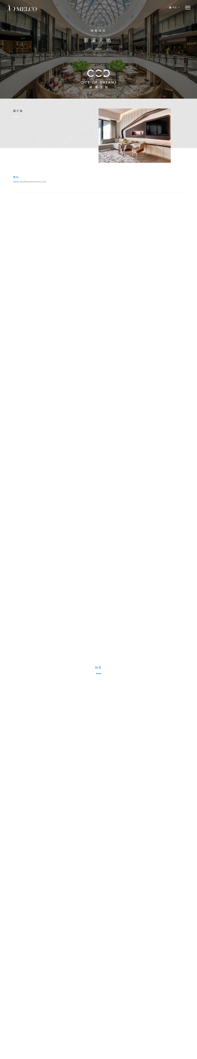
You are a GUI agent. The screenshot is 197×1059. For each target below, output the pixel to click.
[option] (134, 135)
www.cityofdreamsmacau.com (29, 182)
